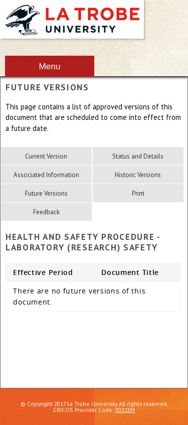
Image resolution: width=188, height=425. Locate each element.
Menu (49, 66)
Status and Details (137, 156)
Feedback (46, 212)
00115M (125, 409)
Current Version (46, 156)
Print (138, 193)
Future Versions (46, 193)
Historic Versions (138, 175)
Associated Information (46, 175)
